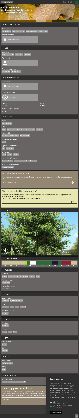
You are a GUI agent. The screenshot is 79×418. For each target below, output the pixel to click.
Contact (6, 399)
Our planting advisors (10, 202)
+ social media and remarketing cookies (63, 406)
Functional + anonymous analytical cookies (62, 402)
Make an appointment (10, 182)
